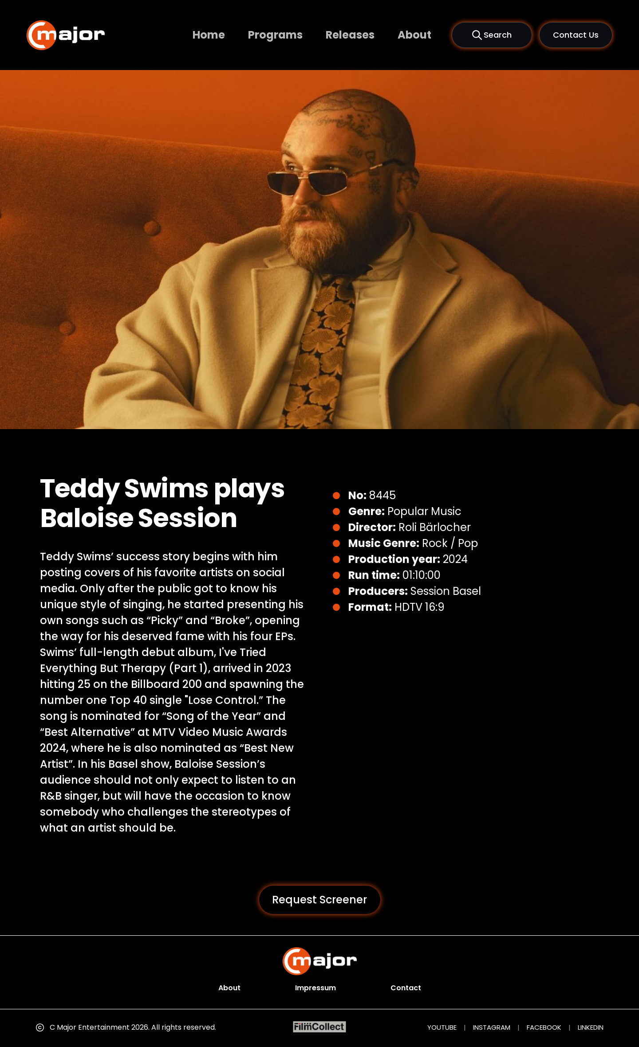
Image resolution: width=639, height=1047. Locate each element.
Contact (405, 988)
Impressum (315, 988)
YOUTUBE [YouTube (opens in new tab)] (442, 1027)
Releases (350, 34)
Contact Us (576, 34)
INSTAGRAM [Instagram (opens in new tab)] (491, 1027)
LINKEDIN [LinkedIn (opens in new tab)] (591, 1027)
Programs (275, 34)
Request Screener (319, 899)
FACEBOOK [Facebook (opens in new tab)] (544, 1027)
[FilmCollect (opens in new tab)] (319, 1026)
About (414, 34)
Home (209, 34)
